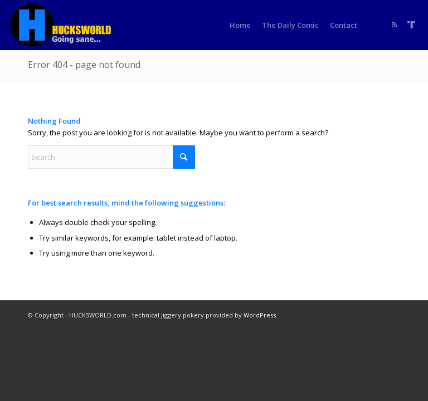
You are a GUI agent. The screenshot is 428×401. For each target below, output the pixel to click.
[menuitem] (240, 25)
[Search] (111, 157)
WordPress (260, 315)
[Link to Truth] (411, 24)
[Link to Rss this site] (394, 24)
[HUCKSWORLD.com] (61, 25)
